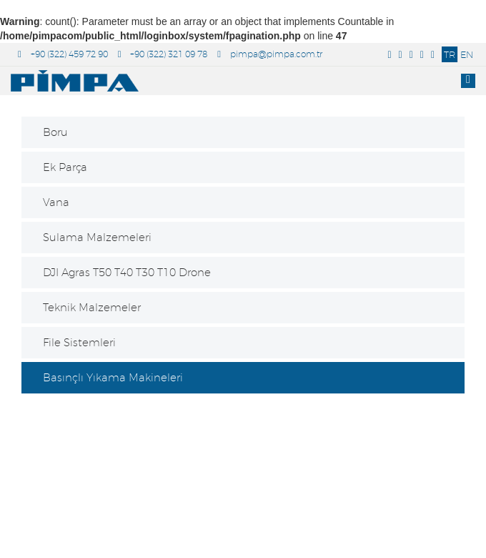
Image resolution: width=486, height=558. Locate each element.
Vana (56, 202)
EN (466, 54)
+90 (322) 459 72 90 (63, 54)
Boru (55, 132)
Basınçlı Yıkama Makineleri (113, 377)
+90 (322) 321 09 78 (163, 54)
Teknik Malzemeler (92, 307)
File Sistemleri (79, 342)
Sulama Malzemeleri (97, 237)
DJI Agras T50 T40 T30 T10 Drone (127, 272)
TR (449, 54)
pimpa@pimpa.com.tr (269, 54)
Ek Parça (65, 167)
